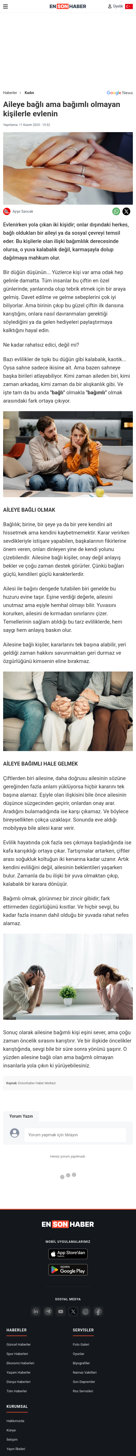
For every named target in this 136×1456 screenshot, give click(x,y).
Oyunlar (78, 1354)
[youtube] (60, 1311)
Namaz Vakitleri (85, 1372)
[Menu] (5, 6)
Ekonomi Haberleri (20, 1363)
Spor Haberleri (17, 1354)
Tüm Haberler (17, 1391)
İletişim (12, 1439)
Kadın (29, 93)
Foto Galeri (81, 1344)
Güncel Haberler (19, 1344)
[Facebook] (98, 1311)
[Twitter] (73, 1311)
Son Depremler (84, 1382)
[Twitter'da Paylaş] (126, 211)
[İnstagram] (86, 1311)
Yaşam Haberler (18, 1372)
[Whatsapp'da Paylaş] (116, 211)
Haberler (10, 93)
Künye (11, 1430)
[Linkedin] (35, 1311)
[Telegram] (48, 1311)
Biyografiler (81, 1363)
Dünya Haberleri (18, 1382)
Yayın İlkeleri (16, 1449)
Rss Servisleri (83, 1391)
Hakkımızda (15, 1421)
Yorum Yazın (21, 1116)
